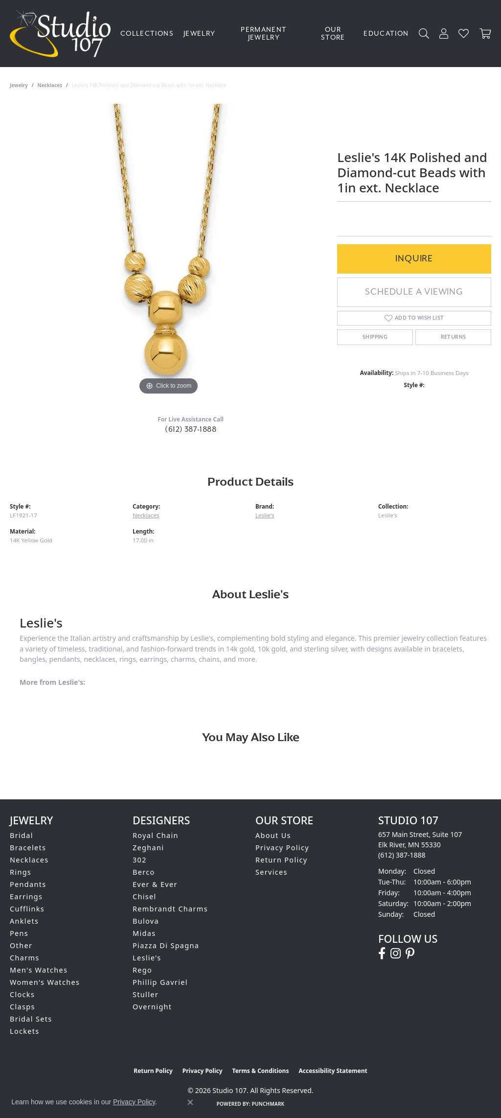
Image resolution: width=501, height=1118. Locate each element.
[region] (169, 250)
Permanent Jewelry (264, 33)
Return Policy (281, 859)
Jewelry (199, 33)
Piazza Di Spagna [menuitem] (166, 945)
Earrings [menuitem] (26, 896)
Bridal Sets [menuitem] (31, 1019)
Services (271, 872)
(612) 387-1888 (190, 429)
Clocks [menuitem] (22, 994)
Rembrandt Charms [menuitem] (170, 908)
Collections (147, 33)
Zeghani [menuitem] (148, 847)
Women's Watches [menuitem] (45, 982)
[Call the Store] (402, 855)
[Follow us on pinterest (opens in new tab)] (410, 953)
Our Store (333, 33)
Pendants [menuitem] (28, 884)
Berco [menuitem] (144, 872)
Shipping (375, 337)
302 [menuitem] (140, 859)
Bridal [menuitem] (21, 835)
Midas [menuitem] (144, 933)
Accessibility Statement (332, 1071)
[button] (424, 33)
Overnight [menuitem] (152, 1006)
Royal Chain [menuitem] (156, 835)
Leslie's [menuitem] (147, 957)
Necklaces (50, 85)
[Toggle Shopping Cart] (485, 33)
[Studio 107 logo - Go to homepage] (62, 33)
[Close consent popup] (190, 1102)
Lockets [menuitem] (25, 1031)
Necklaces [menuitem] (29, 859)
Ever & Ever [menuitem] (155, 884)
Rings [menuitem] (20, 872)
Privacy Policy (282, 847)
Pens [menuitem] (19, 933)
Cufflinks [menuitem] (27, 908)
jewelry (19, 85)
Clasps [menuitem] (22, 1006)
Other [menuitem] (21, 945)
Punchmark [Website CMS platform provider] (268, 1103)
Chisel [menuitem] (145, 896)
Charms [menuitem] (25, 957)
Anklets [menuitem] (24, 921)
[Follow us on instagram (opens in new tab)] (395, 953)
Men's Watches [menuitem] (39, 970)
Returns (453, 337)
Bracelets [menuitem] (28, 847)
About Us (273, 835)
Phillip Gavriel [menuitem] (160, 982)
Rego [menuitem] (142, 970)
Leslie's (264, 515)
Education (386, 33)
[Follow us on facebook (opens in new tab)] (382, 953)
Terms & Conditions (260, 1071)
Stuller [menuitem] (146, 994)
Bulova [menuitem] (146, 921)
